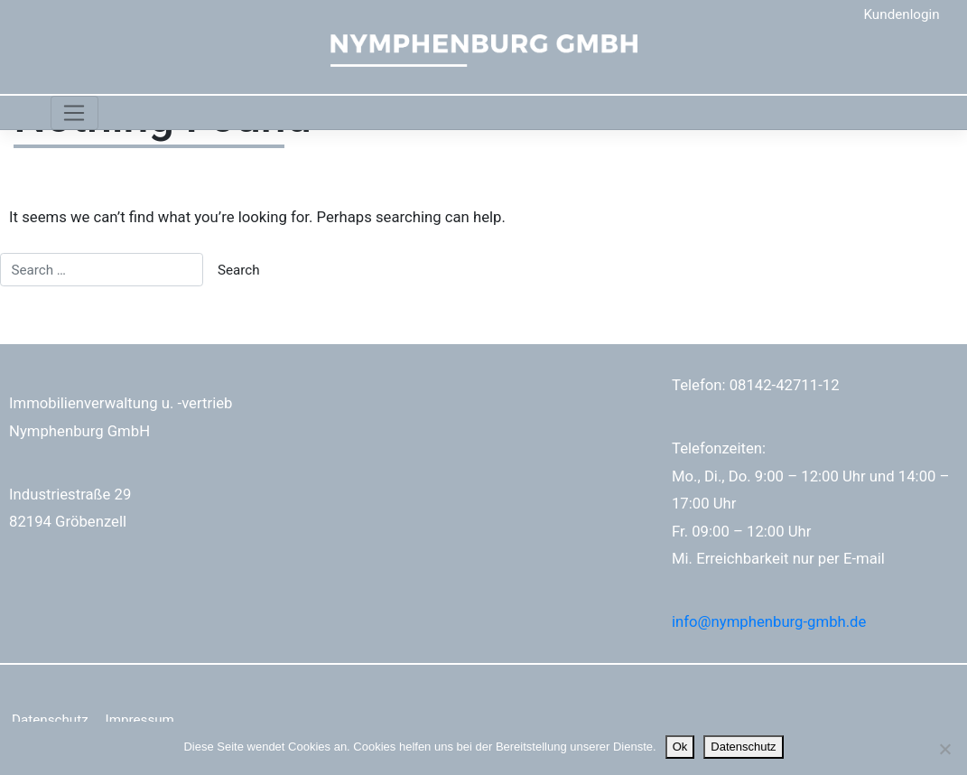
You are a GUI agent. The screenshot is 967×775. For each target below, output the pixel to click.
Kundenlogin (902, 14)
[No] (944, 749)
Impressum (140, 720)
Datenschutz (50, 720)
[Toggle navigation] (74, 113)
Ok (680, 746)
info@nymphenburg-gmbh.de (769, 621)
